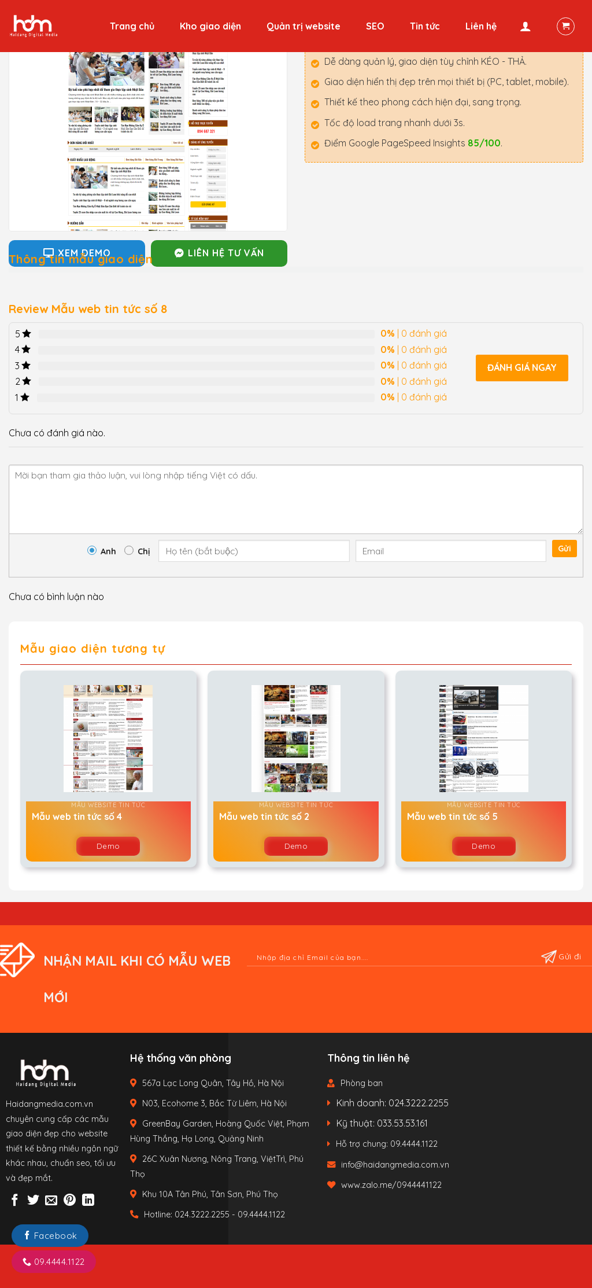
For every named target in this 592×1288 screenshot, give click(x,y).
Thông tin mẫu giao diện (81, 259)
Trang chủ (132, 26)
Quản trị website (304, 26)
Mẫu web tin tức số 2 (264, 816)
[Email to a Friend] (51, 1201)
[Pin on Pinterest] (70, 1201)
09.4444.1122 (54, 1261)
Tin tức (425, 26)
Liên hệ (481, 26)
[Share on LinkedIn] (88, 1201)
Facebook (50, 1235)
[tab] (81, 258)
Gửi (564, 548)
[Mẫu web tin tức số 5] (483, 738)
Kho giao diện (210, 26)
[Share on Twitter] (33, 1201)
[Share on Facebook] (15, 1201)
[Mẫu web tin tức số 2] (295, 738)
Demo (108, 846)
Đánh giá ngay (522, 367)
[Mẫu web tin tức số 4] (108, 738)
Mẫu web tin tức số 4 (77, 816)
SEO (375, 26)
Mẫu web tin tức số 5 (452, 816)
